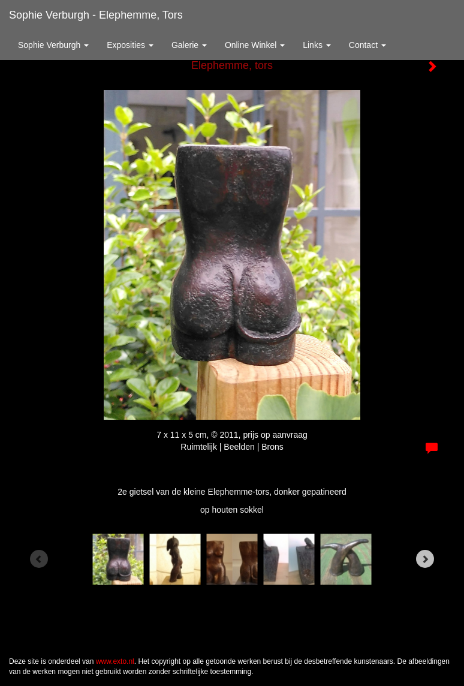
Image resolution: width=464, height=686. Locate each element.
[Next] (425, 559)
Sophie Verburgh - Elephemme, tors (96, 15)
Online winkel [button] (255, 45)
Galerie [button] (189, 45)
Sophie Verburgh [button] (53, 45)
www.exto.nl (115, 661)
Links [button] (317, 45)
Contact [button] (367, 45)
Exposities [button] (130, 45)
